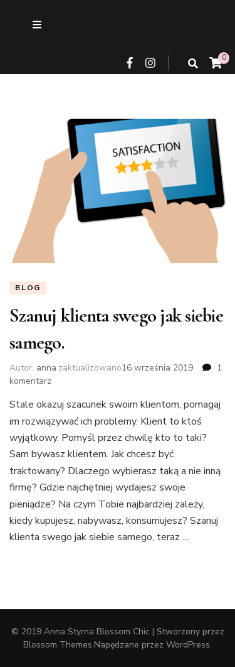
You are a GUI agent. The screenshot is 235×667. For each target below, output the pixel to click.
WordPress (188, 645)
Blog (28, 288)
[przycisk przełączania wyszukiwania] (193, 64)
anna (46, 368)
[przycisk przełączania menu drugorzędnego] (37, 25)
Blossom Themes (57, 645)
